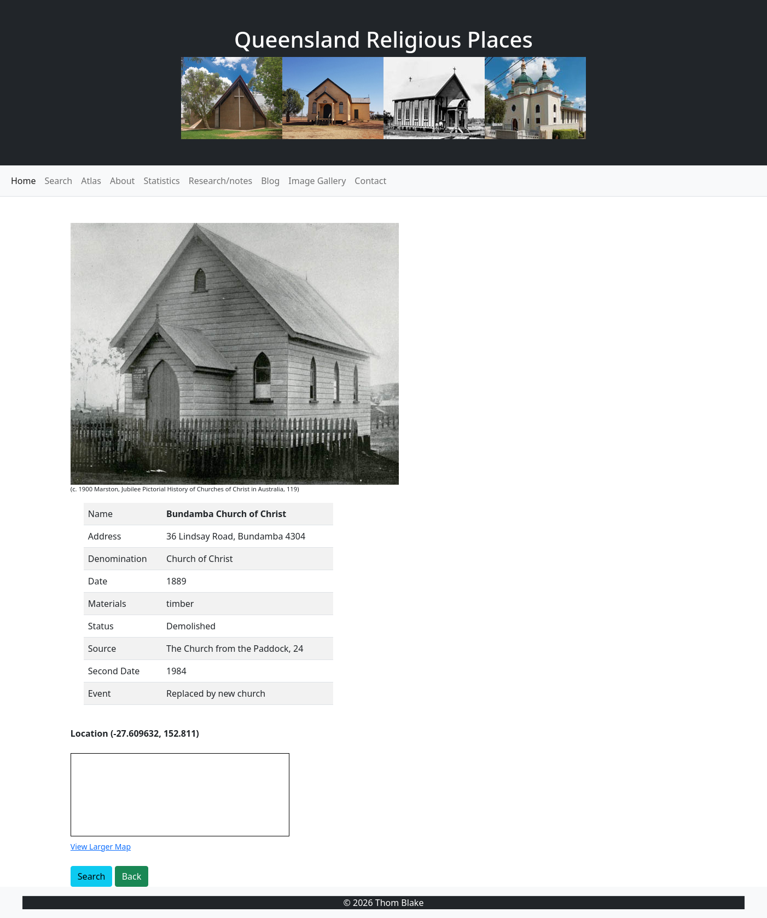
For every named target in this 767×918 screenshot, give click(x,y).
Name (100, 514)
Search (59, 181)
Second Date (114, 671)
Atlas (91, 181)
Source (102, 648)
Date (97, 581)
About (122, 181)
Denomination (117, 559)
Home (23, 181)
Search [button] (92, 876)
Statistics (161, 181)
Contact (370, 181)
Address (104, 536)
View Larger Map (101, 846)
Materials (107, 604)
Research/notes (220, 181)
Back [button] (132, 876)
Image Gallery (317, 181)
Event (99, 693)
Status (101, 626)
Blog (270, 181)
